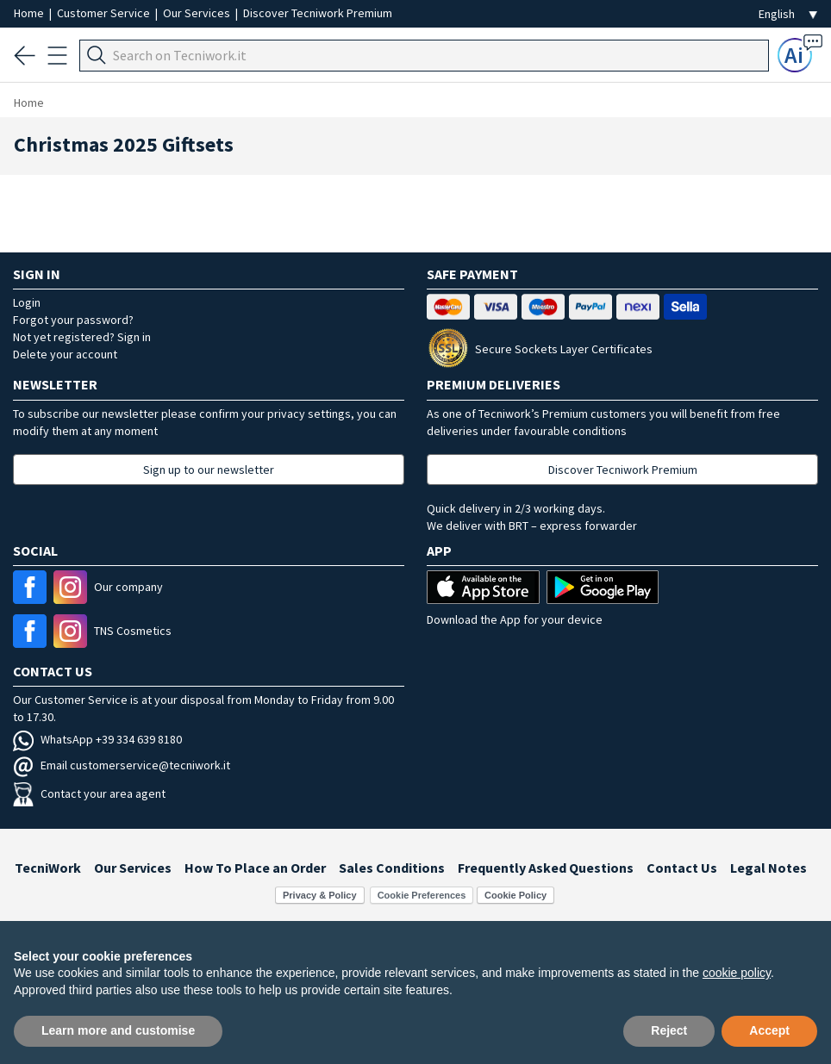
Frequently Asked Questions (546, 867)
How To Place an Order (255, 867)
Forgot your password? (73, 319)
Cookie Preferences (422, 895)
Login (27, 302)
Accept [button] (769, 1030)
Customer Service (105, 13)
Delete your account (65, 354)
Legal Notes (768, 867)
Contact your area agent (89, 793)
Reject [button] (669, 1030)
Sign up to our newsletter (208, 469)
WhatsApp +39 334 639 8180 (97, 739)
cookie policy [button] (737, 973)
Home (30, 13)
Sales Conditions (392, 867)
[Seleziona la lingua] (788, 14)
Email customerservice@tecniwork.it (121, 765)
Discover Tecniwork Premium (317, 13)
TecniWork (48, 867)
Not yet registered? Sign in (82, 337)
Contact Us (682, 867)
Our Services (198, 13)
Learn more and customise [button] (118, 1030)
